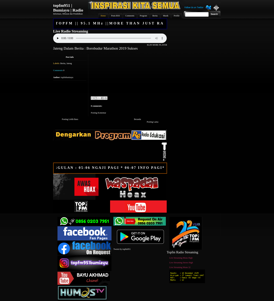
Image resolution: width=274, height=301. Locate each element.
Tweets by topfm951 (122, 249)
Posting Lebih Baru (70, 119)
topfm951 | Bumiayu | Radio (68, 7)
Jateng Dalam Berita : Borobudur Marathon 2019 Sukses (95, 48)
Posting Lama (152, 122)
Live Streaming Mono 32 (179, 267)
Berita (62, 63)
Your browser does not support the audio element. (110, 38)
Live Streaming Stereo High (181, 262)
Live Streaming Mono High (181, 258)
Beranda (137, 119)
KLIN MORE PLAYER (157, 45)
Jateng (69, 63)
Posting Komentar (98, 113)
